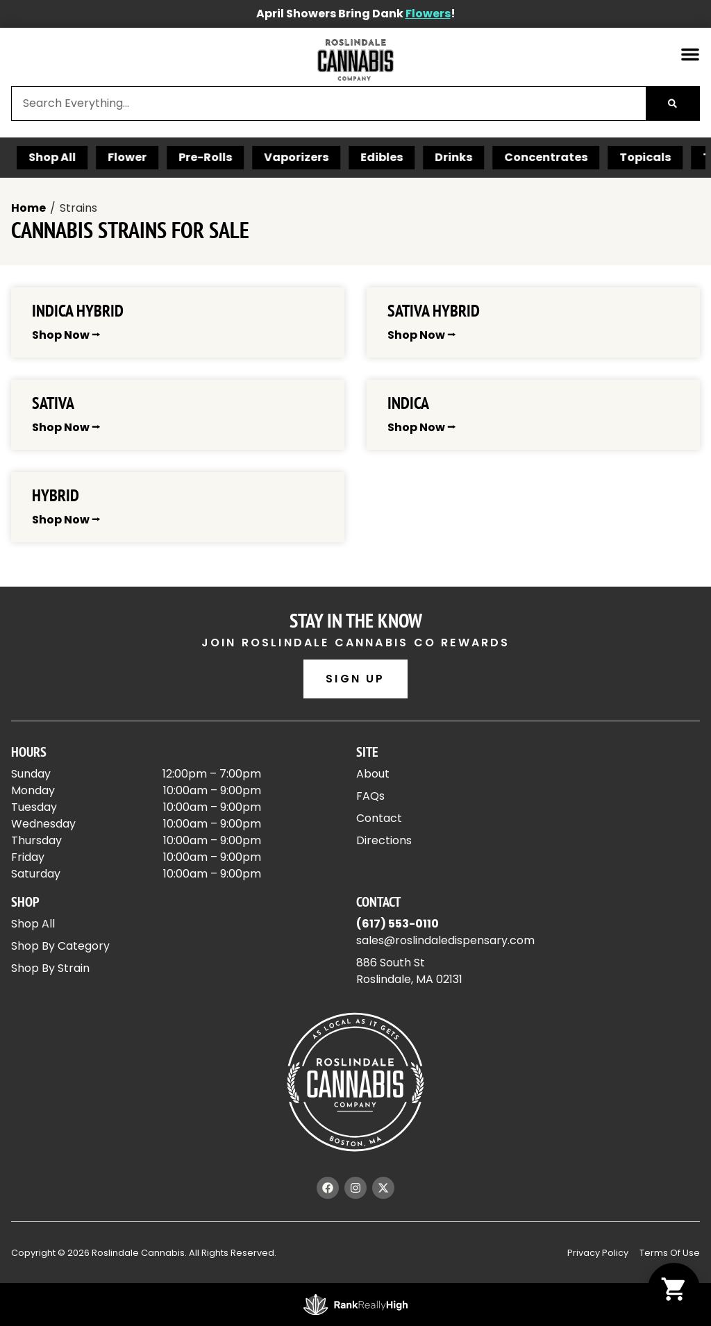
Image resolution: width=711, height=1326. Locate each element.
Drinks (500, 157)
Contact (379, 818)
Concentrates (592, 157)
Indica (408, 403)
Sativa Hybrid (433, 310)
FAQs (370, 796)
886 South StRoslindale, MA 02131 (409, 971)
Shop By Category (60, 946)
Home (28, 208)
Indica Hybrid (78, 310)
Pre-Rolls (251, 157)
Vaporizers (342, 157)
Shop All (98, 157)
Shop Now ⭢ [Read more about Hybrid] (66, 520)
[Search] (672, 103)
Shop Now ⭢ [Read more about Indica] (421, 427)
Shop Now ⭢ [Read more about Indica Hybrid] (66, 335)
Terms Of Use (669, 1253)
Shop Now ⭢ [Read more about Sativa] (66, 427)
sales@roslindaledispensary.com (445, 940)
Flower (173, 157)
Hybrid (55, 495)
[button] (690, 54)
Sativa (53, 403)
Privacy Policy (597, 1253)
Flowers (428, 14)
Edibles (428, 157)
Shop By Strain (50, 968)
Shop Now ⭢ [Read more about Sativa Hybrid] (421, 335)
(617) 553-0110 (397, 924)
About (373, 774)
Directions (384, 840)
